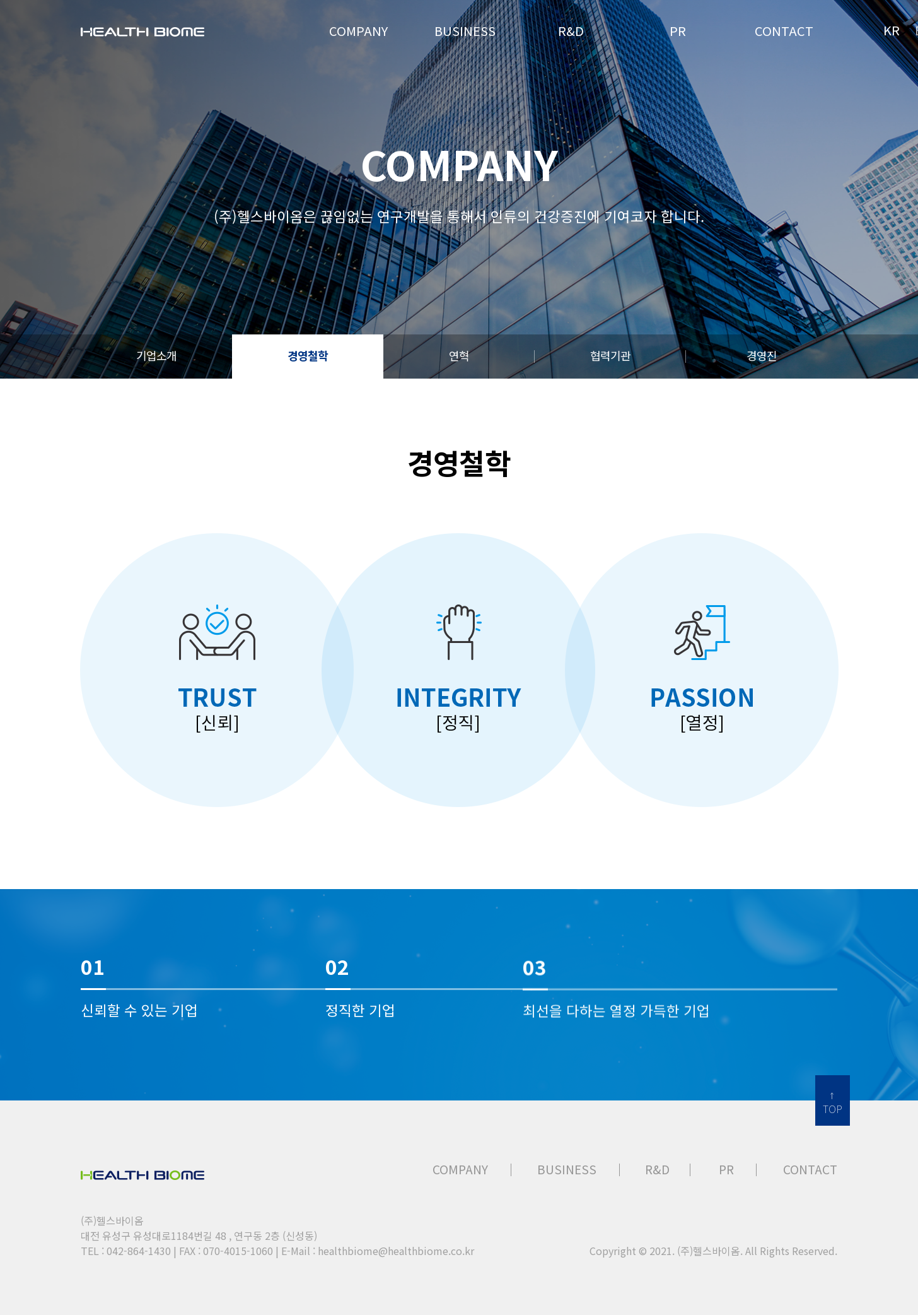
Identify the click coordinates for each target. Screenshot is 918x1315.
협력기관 (610, 355)
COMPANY (460, 1169)
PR (726, 1169)
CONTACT (810, 1169)
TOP (832, 1108)
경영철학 (308, 355)
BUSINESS (566, 1169)
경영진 (762, 355)
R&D (657, 1169)
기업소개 (156, 355)
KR (891, 30)
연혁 (459, 355)
